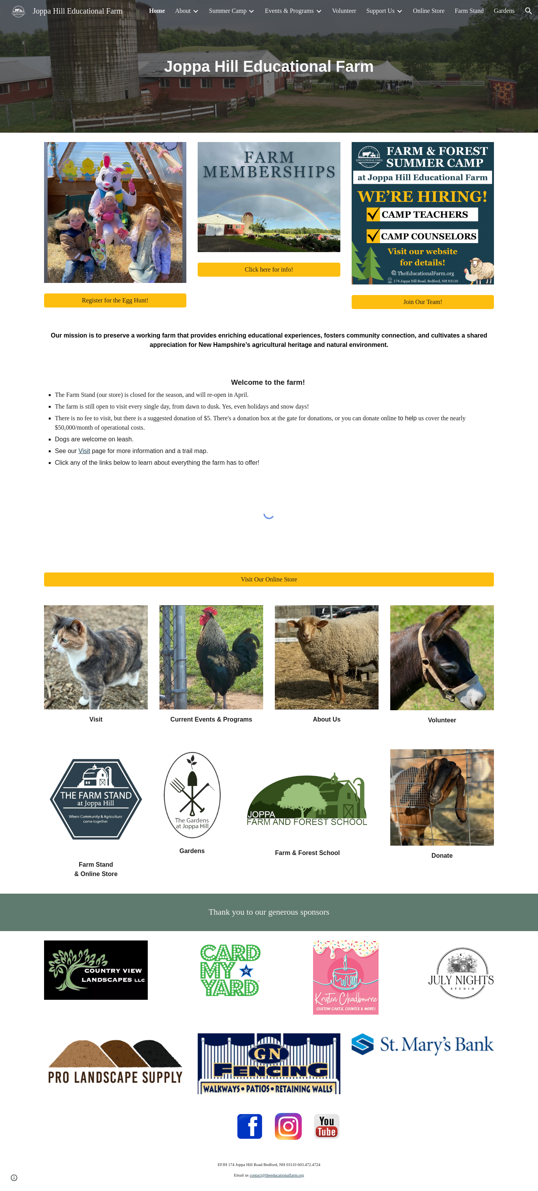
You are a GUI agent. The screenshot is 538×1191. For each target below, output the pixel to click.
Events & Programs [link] (289, 10)
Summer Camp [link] (227, 10)
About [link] (183, 10)
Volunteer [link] (344, 10)
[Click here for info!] (269, 269)
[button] (528, 11)
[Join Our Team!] (423, 302)
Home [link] (157, 10)
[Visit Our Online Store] (269, 579)
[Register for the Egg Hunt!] (115, 300)
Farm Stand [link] (469, 10)
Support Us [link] (380, 10)
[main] (269, 66)
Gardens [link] (504, 10)
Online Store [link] (428, 10)
